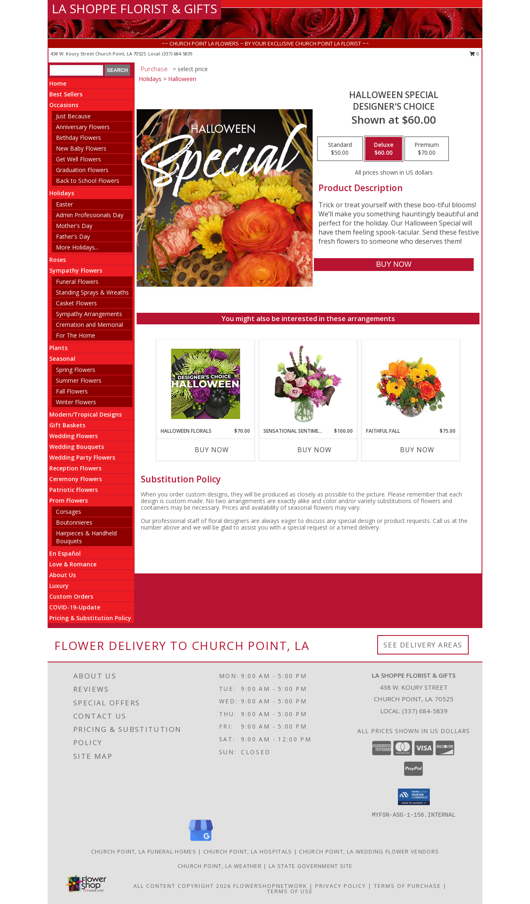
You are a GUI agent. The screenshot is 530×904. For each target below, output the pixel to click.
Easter (64, 204)
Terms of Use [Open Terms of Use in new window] (290, 891)
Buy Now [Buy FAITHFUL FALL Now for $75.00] (417, 449)
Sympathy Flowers (75, 270)
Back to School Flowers (87, 181)
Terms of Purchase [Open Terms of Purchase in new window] (407, 886)
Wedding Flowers (73, 436)
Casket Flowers (76, 303)
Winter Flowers (76, 402)
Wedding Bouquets (76, 447)
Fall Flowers (72, 391)
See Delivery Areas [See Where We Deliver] (423, 645)
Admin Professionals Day (89, 215)
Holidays (61, 193)
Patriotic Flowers (73, 490)
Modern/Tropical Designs (85, 414)
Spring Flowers (75, 370)
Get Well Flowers (78, 159)
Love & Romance (72, 564)
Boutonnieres (74, 522)
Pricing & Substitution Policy (90, 618)
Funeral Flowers (77, 281)
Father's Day (73, 236)
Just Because (73, 116)
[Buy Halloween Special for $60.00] (393, 264)
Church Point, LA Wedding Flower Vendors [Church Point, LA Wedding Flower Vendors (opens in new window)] (369, 851)
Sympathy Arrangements (89, 314)
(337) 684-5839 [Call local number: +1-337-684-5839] (177, 53)
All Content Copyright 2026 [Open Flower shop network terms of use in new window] (182, 886)
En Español (65, 553)
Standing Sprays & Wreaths (92, 292)
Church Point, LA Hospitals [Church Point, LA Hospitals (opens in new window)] (247, 851)
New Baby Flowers (81, 148)
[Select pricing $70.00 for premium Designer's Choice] (426, 149)
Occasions (63, 105)
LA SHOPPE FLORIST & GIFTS (134, 8)
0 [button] (474, 53)
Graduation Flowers (82, 170)
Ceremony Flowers (75, 479)
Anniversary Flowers (83, 127)
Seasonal (62, 358)
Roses (57, 260)
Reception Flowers (75, 468)
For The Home (75, 335)
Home (57, 83)
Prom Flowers (68, 500)
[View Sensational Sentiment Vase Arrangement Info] (308, 383)
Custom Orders (71, 596)
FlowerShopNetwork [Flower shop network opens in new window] (270, 886)
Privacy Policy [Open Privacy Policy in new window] (340, 886)
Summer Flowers (78, 380)
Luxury (59, 586)
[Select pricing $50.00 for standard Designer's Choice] (340, 149)
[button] (414, 797)
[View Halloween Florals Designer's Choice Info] (205, 384)
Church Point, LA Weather (220, 866)
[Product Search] (76, 70)
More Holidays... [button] (77, 247)
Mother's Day (74, 226)
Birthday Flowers (78, 137)
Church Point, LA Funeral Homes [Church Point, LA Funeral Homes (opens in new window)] (143, 851)
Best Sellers (65, 94)
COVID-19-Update (74, 607)
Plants (58, 348)
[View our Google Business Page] (201, 841)
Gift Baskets (67, 425)
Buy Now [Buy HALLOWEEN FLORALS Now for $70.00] (212, 449)
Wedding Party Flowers (82, 457)
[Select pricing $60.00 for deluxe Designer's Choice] (383, 149)
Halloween (182, 79)
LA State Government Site (310, 866)
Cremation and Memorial (89, 325)
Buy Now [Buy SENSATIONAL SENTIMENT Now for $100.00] (314, 449)
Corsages (68, 512)
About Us (62, 575)
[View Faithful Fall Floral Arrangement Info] (411, 384)
